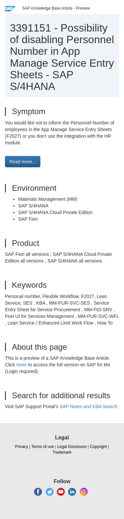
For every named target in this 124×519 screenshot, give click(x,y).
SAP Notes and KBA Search (88, 406)
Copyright (98, 446)
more (21, 364)
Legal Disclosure (72, 446)
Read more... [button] (22, 161)
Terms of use (42, 446)
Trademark (62, 452)
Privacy (21, 446)
